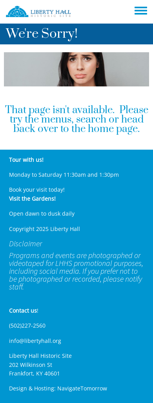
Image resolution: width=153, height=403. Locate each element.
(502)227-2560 (27, 325)
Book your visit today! (37, 189)
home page (113, 129)
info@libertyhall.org (35, 340)
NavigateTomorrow (82, 388)
